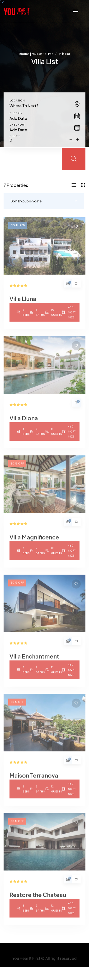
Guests (15, 139)
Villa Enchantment (34, 659)
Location (17, 104)
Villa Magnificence (34, 540)
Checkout (17, 128)
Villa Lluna (22, 302)
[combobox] (44, 109)
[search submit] (73, 162)
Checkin (16, 117)
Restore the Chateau (37, 897)
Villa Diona (23, 421)
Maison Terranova (33, 778)
